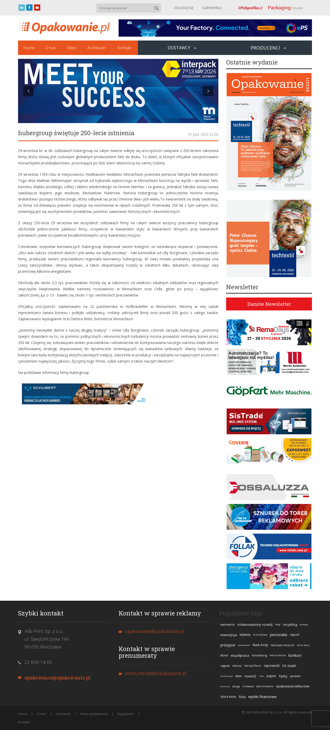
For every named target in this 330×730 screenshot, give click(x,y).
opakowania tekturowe (292, 686)
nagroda (225, 666)
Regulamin (126, 713)
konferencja (226, 676)
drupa (236, 686)
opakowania (227, 624)
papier (271, 676)
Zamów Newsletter (269, 304)
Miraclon (225, 686)
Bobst (238, 676)
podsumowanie (264, 686)
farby (283, 676)
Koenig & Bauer (252, 665)
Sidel (261, 676)
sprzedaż (295, 676)
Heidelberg (259, 655)
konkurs (295, 655)
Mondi (224, 655)
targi (277, 624)
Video (72, 48)
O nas (50, 48)
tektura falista (278, 655)
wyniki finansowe (262, 696)
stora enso (228, 696)
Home (29, 48)
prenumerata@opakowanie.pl (156, 673)
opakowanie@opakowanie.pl (57, 678)
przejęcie (227, 645)
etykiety (245, 634)
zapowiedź (272, 665)
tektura (237, 666)
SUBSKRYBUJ (211, 7)
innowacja (248, 686)
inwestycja (228, 634)
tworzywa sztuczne (282, 645)
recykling (290, 624)
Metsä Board (303, 645)
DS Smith (289, 665)
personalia (278, 634)
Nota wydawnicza (94, 713)
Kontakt (124, 48)
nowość (250, 676)
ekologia (304, 624)
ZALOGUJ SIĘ (183, 7)
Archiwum (96, 48)
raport (294, 634)
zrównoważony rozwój (255, 624)
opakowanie (244, 645)
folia (242, 696)
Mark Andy (260, 645)
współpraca (240, 655)
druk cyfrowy (260, 634)
